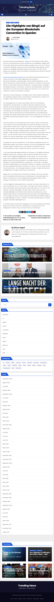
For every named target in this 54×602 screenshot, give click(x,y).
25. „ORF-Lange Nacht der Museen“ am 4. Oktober (25, 288)
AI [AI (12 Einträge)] (3, 362)
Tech (9, 270)
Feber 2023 (6, 421)
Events (12, 22)
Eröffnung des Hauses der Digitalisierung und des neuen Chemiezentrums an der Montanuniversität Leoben (25, 257)
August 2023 (6, 409)
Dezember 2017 (7, 524)
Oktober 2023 (6, 405)
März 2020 (6, 444)
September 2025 (7, 378)
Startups (5, 345)
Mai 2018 (5, 516)
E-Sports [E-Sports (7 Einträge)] (18, 362)
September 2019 (7, 463)
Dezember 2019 (7, 455)
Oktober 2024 (6, 390)
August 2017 (6, 532)
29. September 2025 (10, 556)
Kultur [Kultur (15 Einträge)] (4, 365)
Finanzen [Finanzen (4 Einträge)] (29, 362)
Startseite (5, 314)
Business (20, 598)
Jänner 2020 (6, 451)
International (33, 550)
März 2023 (6, 417)
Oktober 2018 (6, 501)
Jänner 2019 (6, 490)
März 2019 (5, 482)
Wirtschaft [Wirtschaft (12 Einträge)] (18, 368)
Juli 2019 (5, 470)
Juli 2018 (5, 513)
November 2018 (7, 497)
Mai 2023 (5, 413)
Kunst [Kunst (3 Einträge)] (9, 365)
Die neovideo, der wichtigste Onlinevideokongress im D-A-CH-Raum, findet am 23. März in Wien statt (14, 217)
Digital (8, 22)
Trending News (27, 7)
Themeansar (39, 595)
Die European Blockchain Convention (13, 77)
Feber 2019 (6, 486)
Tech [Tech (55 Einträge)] (44, 365)
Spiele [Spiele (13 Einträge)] (33, 365)
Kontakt (41, 598)
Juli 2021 (5, 436)
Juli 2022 (5, 432)
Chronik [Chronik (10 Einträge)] (8, 362)
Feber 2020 (6, 447)
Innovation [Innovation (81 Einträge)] (36, 362)
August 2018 (6, 509)
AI (3, 318)
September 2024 (7, 394)
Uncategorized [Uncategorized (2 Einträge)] (6, 368)
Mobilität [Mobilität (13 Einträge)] (14, 365)
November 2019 (7, 459)
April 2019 (5, 478)
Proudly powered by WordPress (19, 595)
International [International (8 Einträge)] (43, 362)
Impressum (29, 598)
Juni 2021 (5, 440)
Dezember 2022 (7, 424)
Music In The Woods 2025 (12, 553)
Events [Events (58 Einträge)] (24, 362)
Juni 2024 (5, 398)
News (4, 337)
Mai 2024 (5, 401)
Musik (9, 550)
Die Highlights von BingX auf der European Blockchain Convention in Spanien (25, 29)
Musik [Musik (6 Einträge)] (20, 365)
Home (12, 598)
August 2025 (6, 382)
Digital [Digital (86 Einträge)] (12, 362)
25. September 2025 (36, 573)
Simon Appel (16, 37)
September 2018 (7, 505)
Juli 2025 (5, 386)
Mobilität (5, 333)
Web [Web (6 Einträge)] (13, 368)
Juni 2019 (5, 474)
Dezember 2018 (7, 493)
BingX (27, 61)
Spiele (4, 341)
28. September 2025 (10, 573)
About (15, 598)
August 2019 (6, 467)
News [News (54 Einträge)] (24, 365)
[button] (49, 14)
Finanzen (17, 22)
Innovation (6, 330)
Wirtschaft (14, 286)
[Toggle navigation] (26, 15)
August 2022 (6, 428)
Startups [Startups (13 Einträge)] (39, 365)
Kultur (9, 286)
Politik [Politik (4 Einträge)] (29, 365)
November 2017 (7, 528)
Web (4, 353)
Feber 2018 (6, 520)
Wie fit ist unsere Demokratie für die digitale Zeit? (25, 273)
